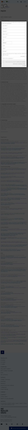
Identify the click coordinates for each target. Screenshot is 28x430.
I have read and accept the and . (15, 62)
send (24, 65)
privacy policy (22, 63)
